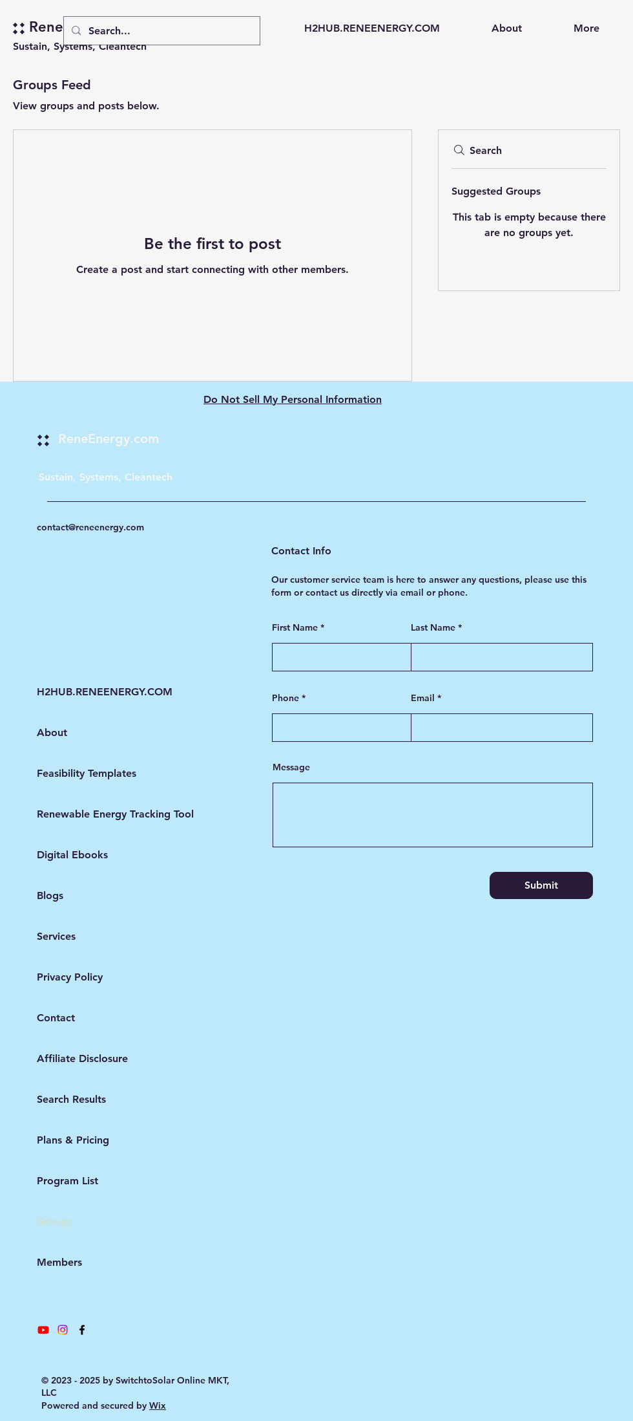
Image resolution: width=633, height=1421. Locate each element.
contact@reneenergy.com (90, 527)
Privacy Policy (70, 977)
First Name (295, 627)
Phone (285, 697)
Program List (67, 1181)
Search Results (71, 1099)
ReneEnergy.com (108, 438)
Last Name (433, 627)
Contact (56, 1018)
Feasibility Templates (71, 773)
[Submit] (541, 885)
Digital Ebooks (71, 855)
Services (56, 936)
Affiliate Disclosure (71, 1058)
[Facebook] (82, 1329)
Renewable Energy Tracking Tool (71, 814)
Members (59, 1262)
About (52, 732)
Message (291, 767)
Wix (157, 1405)
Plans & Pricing (71, 1140)
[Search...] (160, 31)
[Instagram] (62, 1329)
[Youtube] (43, 1329)
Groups (54, 1221)
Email (423, 697)
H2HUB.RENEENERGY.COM (71, 692)
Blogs (50, 895)
